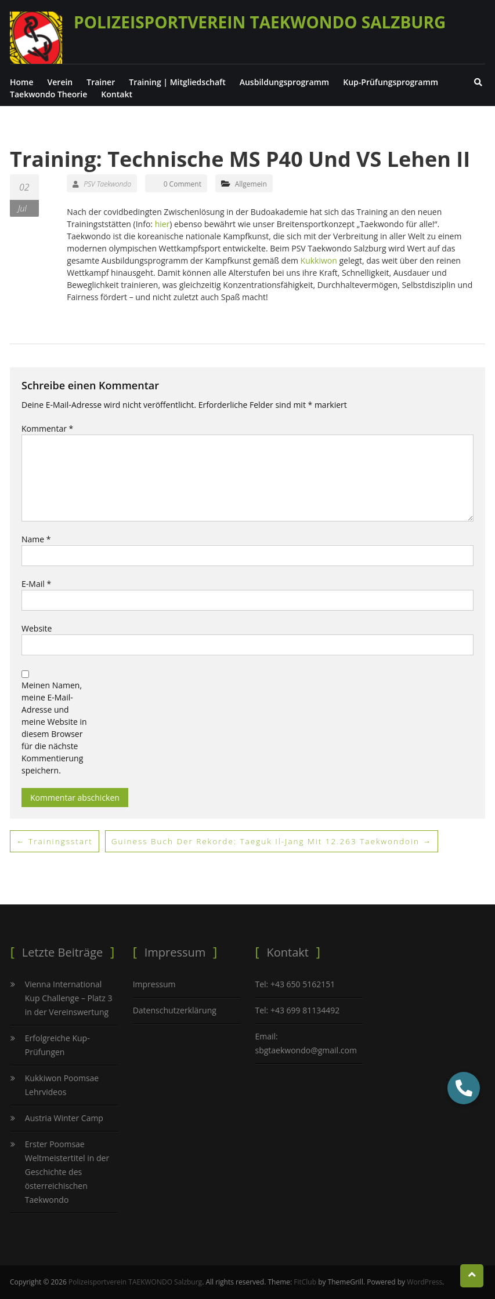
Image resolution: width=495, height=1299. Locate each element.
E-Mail (36, 583)
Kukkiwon (320, 260)
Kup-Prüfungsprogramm (390, 81)
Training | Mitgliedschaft (177, 81)
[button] (463, 1088)
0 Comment (182, 184)
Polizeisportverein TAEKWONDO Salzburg (260, 22)
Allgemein (251, 184)
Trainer (100, 81)
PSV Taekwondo (102, 184)
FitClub (305, 1282)
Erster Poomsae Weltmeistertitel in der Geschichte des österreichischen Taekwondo (67, 1172)
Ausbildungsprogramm (285, 81)
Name (36, 539)
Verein (60, 81)
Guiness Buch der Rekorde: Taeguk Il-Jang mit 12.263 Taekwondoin (277, 840)
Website (36, 628)
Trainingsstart (55, 840)
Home (22, 81)
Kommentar (47, 428)
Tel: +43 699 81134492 (297, 1010)
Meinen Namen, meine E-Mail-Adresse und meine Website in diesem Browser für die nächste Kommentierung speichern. (54, 728)
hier (162, 223)
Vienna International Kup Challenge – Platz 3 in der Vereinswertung (69, 998)
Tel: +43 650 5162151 (295, 984)
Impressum (154, 984)
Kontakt (116, 94)
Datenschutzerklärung (174, 1010)
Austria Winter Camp (64, 1117)
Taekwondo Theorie (48, 94)
